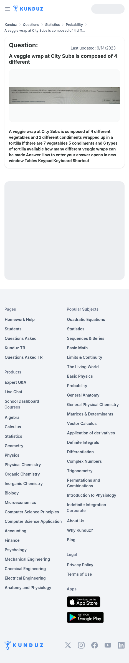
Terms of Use (79, 574)
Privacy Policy (80, 564)
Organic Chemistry (22, 474)
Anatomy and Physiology (28, 587)
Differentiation (80, 451)
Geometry (14, 445)
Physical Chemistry (23, 464)
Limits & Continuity (84, 357)
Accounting (15, 530)
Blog (71, 539)
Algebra (12, 417)
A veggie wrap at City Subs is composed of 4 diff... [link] (44, 30)
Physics (12, 455)
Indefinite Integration (86, 504)
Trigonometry (80, 470)
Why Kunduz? (80, 530)
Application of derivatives (91, 433)
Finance (12, 540)
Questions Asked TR (24, 357)
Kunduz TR (15, 347)
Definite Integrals (83, 442)
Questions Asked (21, 338)
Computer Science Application (33, 521)
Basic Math (77, 347)
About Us (75, 520)
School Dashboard (22, 401)
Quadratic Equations (86, 319)
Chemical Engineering (25, 568)
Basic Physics (80, 376)
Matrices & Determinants (90, 414)
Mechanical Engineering (27, 559)
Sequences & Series (86, 338)
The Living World (83, 366)
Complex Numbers (84, 461)
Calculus (13, 426)
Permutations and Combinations (83, 483)
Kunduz (11, 25)
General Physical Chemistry (93, 404)
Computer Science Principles (32, 511)
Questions (31, 25)
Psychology (16, 549)
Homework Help (20, 319)
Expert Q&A (15, 382)
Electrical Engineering (25, 578)
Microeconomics (20, 502)
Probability (74, 25)
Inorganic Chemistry (24, 483)
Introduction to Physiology (91, 495)
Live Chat (13, 391)
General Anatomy (83, 395)
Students (13, 328)
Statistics (52, 25)
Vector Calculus (82, 423)
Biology (12, 493)
